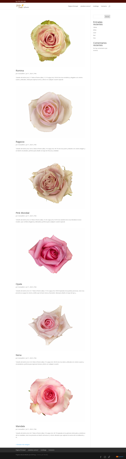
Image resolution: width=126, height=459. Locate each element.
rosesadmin (21, 73)
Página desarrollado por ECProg (26, 455)
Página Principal (73, 6)
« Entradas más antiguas (23, 444)
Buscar (107, 16)
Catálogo (96, 6)
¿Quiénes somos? (85, 6)
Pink (35, 73)
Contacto (104, 6)
